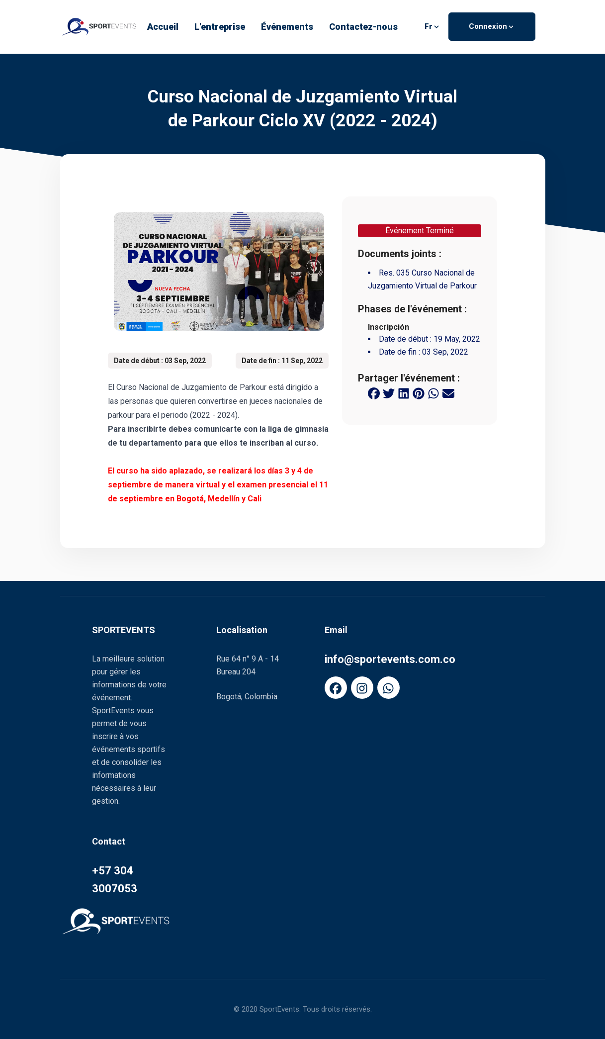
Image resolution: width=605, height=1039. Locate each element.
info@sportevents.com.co (390, 659)
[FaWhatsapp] (388, 687)
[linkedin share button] (404, 393)
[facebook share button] (374, 393)
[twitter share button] (389, 393)
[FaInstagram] (362, 687)
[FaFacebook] (336, 687)
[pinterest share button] (419, 393)
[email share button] (448, 393)
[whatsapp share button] (433, 393)
